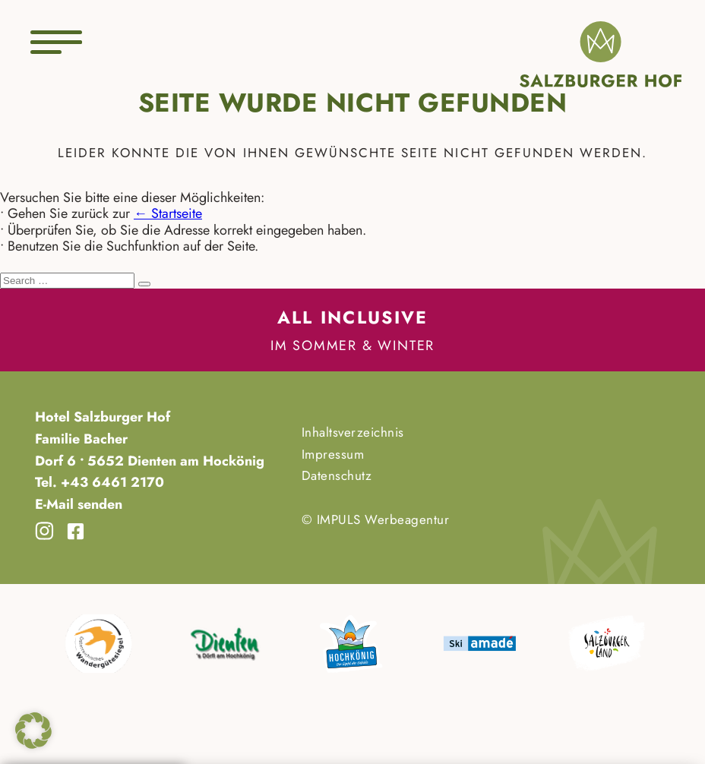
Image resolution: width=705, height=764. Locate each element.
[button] (33, 730)
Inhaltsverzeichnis (353, 432)
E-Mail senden (78, 504)
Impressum (333, 454)
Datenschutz (337, 475)
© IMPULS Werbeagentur (376, 519)
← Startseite (168, 213)
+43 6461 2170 (110, 482)
